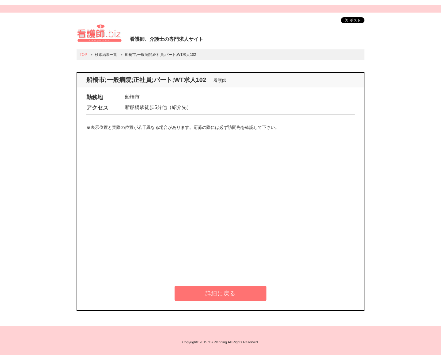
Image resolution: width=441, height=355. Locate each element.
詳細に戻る (220, 293)
